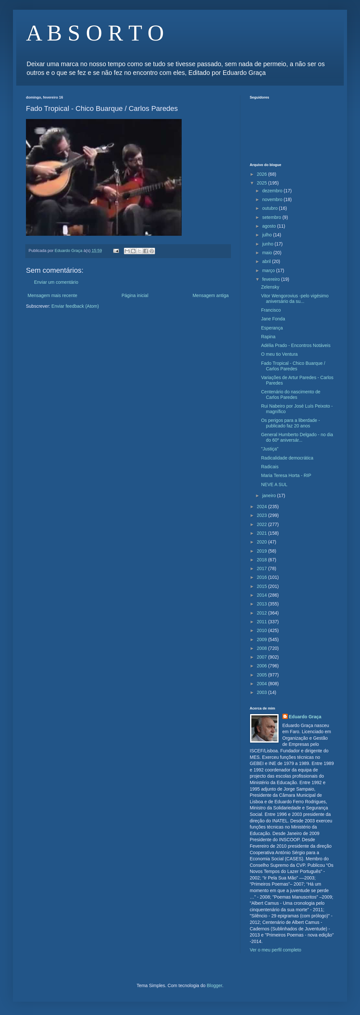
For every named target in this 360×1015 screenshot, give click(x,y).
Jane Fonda (273, 318)
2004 (262, 683)
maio (267, 252)
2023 (262, 515)
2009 (262, 639)
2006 (262, 665)
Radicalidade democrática (287, 457)
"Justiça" (270, 448)
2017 (262, 568)
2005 (262, 674)
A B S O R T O (95, 32)
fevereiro (271, 279)
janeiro (269, 495)
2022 (262, 524)
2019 (262, 551)
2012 (262, 612)
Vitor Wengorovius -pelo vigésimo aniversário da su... (295, 298)
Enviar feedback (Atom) (75, 306)
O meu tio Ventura (279, 354)
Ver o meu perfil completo (275, 949)
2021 (262, 533)
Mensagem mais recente (52, 295)
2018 (262, 559)
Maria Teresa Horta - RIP (286, 475)
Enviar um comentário (56, 282)
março (269, 270)
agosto (269, 226)
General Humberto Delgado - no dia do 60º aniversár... (297, 437)
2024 (262, 506)
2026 (262, 174)
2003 (262, 692)
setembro (272, 217)
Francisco (271, 310)
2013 (262, 603)
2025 (262, 182)
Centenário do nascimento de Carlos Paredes (290, 394)
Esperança (272, 327)
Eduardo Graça (305, 716)
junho (268, 243)
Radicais (270, 466)
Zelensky (270, 287)
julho (267, 234)
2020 (262, 541)
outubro (270, 208)
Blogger (214, 985)
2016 (262, 577)
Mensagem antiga (211, 295)
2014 (262, 595)
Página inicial (135, 295)
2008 (262, 648)
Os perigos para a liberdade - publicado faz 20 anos (290, 423)
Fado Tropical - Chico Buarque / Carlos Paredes (293, 366)
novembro (272, 199)
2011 (262, 621)
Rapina (268, 336)
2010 (262, 630)
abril (267, 261)
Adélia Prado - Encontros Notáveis (295, 345)
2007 (262, 657)
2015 (262, 586)
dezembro (272, 190)
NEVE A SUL (274, 484)
